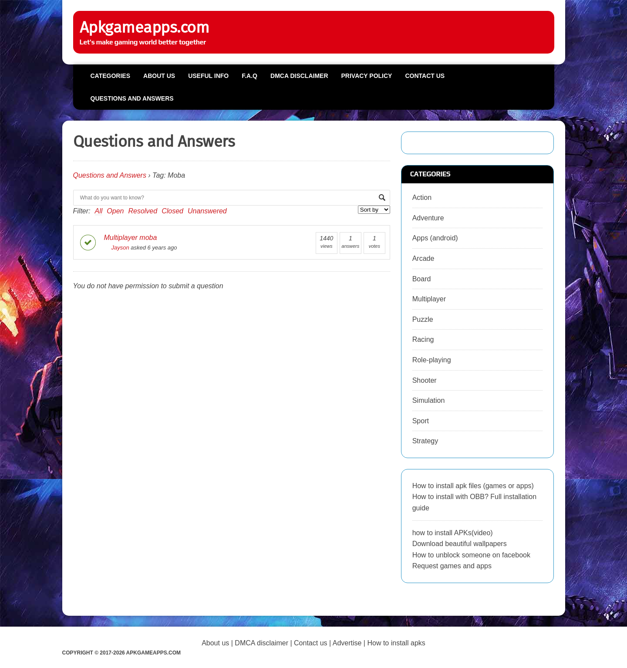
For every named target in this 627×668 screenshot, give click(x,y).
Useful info (208, 75)
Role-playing (431, 360)
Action (421, 197)
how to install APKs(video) (452, 532)
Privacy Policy (366, 75)
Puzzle (422, 319)
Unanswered (207, 211)
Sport (420, 421)
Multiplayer (429, 299)
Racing (423, 339)
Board (421, 279)
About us (159, 75)
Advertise (347, 643)
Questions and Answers (132, 98)
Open (115, 211)
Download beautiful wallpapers (459, 543)
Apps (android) (435, 238)
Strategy (425, 441)
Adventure (428, 218)
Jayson (116, 247)
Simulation (428, 400)
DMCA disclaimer (261, 643)
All (99, 211)
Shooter (424, 380)
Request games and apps (452, 566)
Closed (172, 211)
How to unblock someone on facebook (471, 555)
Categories (111, 75)
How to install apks (396, 643)
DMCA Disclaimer (299, 75)
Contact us (425, 75)
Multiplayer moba (130, 237)
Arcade (423, 258)
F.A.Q (249, 75)
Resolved (142, 211)
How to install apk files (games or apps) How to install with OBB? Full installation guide (474, 497)
